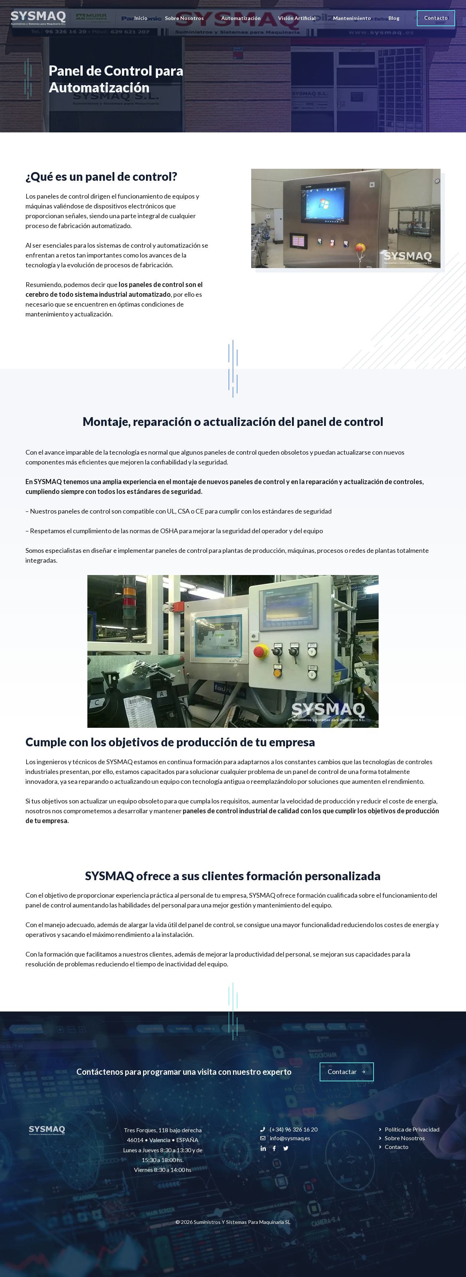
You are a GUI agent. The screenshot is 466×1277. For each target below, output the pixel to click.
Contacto (436, 18)
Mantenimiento (352, 18)
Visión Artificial (297, 18)
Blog (393, 18)
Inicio (140, 18)
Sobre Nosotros (184, 18)
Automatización (241, 18)
